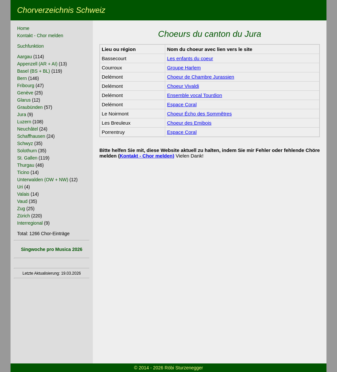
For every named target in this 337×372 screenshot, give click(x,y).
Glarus (24, 100)
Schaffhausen (31, 136)
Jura (21, 114)
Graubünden (30, 107)
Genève (25, 92)
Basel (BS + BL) (33, 71)
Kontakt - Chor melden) (147, 156)
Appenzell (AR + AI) (37, 63)
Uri (20, 186)
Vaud (22, 201)
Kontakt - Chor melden (40, 35)
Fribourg (25, 85)
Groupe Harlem (184, 67)
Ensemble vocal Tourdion (194, 95)
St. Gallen (27, 158)
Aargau (24, 56)
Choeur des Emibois (189, 123)
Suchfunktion (30, 46)
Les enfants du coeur (190, 58)
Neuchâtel (27, 129)
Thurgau (25, 165)
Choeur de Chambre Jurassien (200, 77)
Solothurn (27, 150)
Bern (22, 78)
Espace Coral (181, 104)
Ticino (23, 172)
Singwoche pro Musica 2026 (52, 249)
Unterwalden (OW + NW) (42, 179)
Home (23, 28)
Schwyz (25, 143)
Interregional (30, 223)
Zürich (23, 215)
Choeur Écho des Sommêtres (199, 113)
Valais (23, 194)
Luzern (24, 121)
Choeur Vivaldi (183, 86)
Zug (21, 208)
